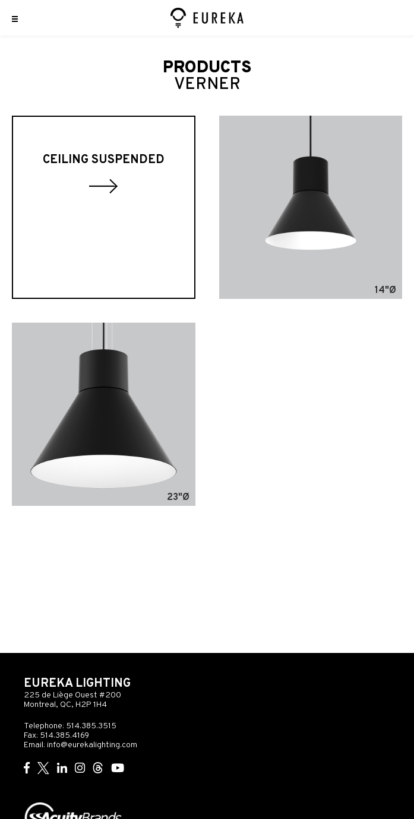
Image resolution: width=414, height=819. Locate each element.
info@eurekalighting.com (92, 745)
